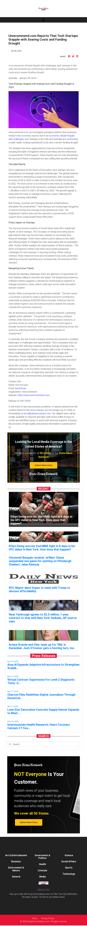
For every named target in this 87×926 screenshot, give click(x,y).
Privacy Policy (47, 918)
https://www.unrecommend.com (34, 395)
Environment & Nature (16, 869)
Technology (69, 873)
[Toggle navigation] (44, 20)
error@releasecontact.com (37, 413)
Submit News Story (43, 465)
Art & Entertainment (16, 855)
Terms (34, 918)
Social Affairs (68, 861)
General (16, 876)
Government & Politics (42, 856)
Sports (68, 867)
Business (16, 861)
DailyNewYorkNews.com (38, 921)
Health (42, 864)
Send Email (20, 388)
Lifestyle (42, 870)
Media (42, 876)
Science (69, 855)
